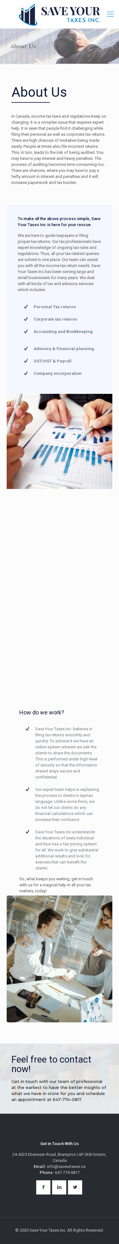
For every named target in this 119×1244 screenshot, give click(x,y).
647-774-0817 (67, 1099)
